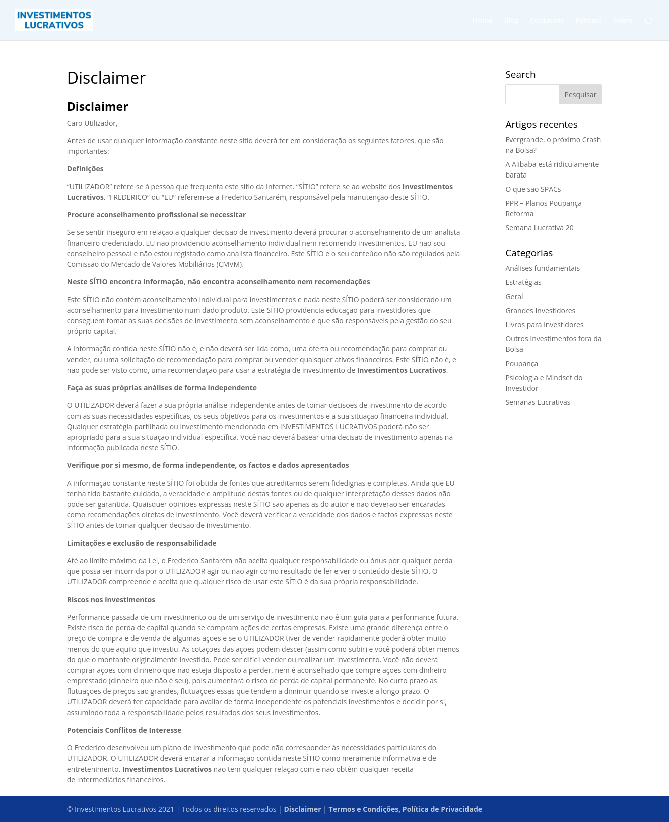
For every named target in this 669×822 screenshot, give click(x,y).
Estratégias (523, 282)
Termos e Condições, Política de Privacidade (405, 809)
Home (483, 21)
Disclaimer (302, 809)
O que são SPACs (533, 189)
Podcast (588, 21)
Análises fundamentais (542, 268)
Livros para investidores (544, 324)
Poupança (521, 363)
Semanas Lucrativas (537, 402)
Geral (514, 296)
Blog (511, 21)
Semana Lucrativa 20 (539, 227)
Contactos (547, 21)
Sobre (623, 21)
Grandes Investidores (540, 310)
